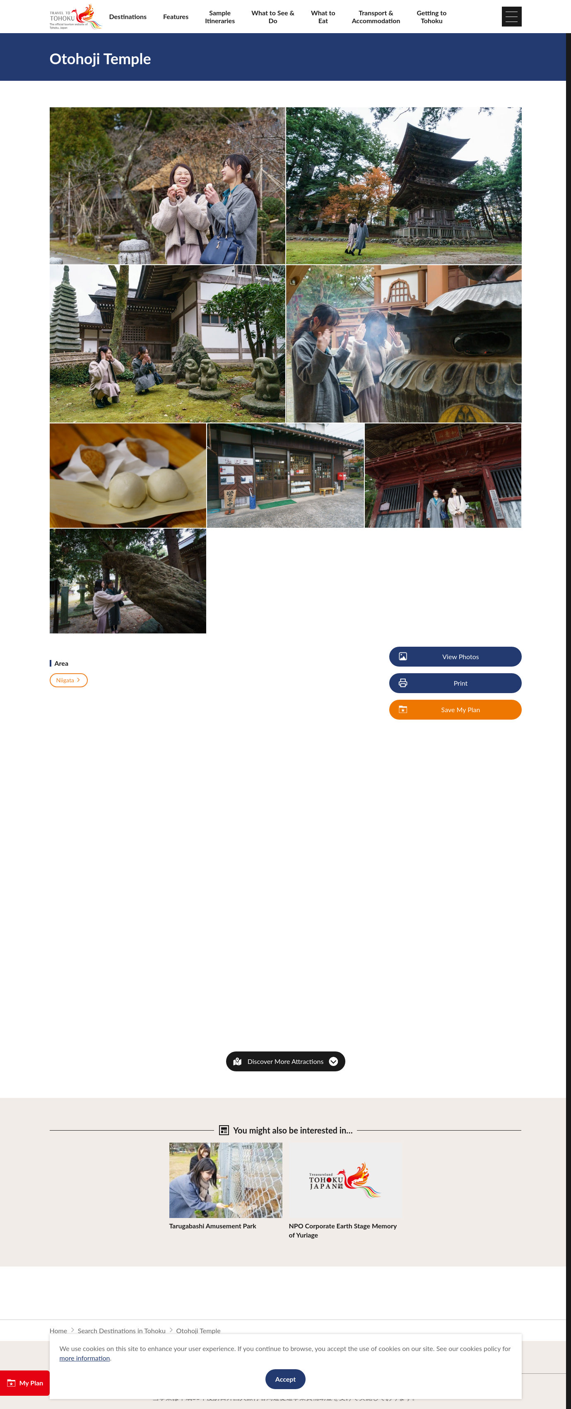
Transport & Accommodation (376, 16)
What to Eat (323, 16)
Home (58, 1330)
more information (85, 1358)
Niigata (68, 680)
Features (175, 16)
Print (434, 683)
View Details (187, 1146)
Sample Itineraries (220, 16)
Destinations (128, 16)
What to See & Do (272, 16)
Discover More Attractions (286, 1061)
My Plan (25, 1382)
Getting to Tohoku (432, 16)
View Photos (439, 657)
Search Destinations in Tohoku (122, 1330)
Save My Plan (440, 710)
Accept (285, 1379)
